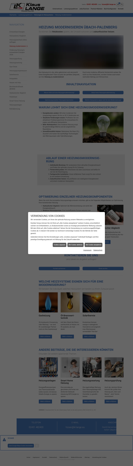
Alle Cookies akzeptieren (93, 244)
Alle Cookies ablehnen (75, 244)
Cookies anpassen (59, 244)
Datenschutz (98, 249)
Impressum (87, 249)
